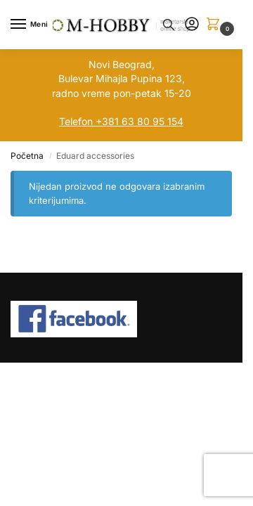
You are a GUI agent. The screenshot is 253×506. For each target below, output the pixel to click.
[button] (216, 25)
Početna (27, 155)
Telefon (76, 121)
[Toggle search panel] (169, 24)
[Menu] (32, 24)
